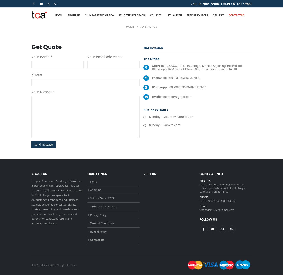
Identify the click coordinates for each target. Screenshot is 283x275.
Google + (232, 229)
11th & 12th (174, 15)
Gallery (218, 15)
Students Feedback (132, 15)
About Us (74, 15)
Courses (155, 15)
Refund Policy (98, 231)
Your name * (41, 56)
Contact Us (236, 15)
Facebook (204, 229)
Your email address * (104, 56)
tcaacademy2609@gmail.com (216, 210)
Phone (36, 74)
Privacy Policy (98, 215)
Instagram (222, 229)
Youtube (213, 229)
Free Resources (197, 15)
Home (58, 15)
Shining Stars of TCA (99, 15)
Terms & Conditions (102, 223)
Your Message (42, 92)
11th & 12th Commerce (104, 206)
